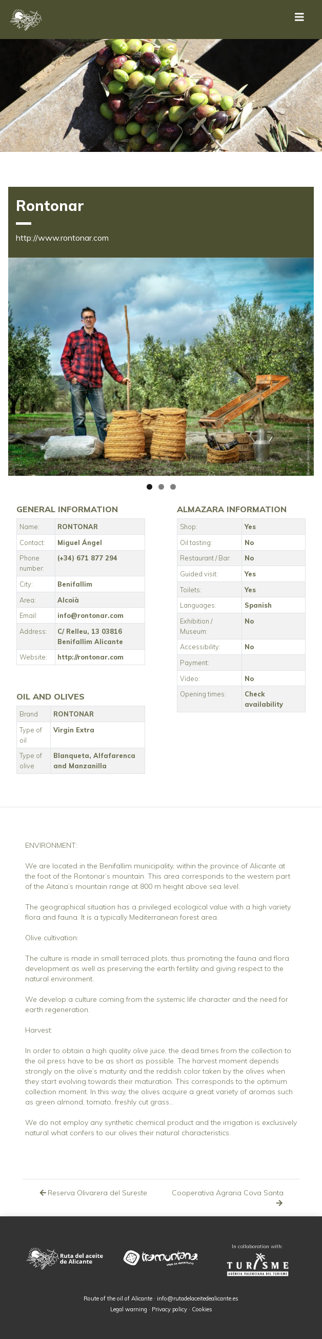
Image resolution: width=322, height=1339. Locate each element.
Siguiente (301, 364)
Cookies (202, 1309)
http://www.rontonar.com (62, 237)
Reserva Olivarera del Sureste (92, 1192)
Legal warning (128, 1309)
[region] (161, 367)
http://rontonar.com (90, 657)
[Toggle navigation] (299, 19)
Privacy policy (169, 1309)
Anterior (21, 364)
